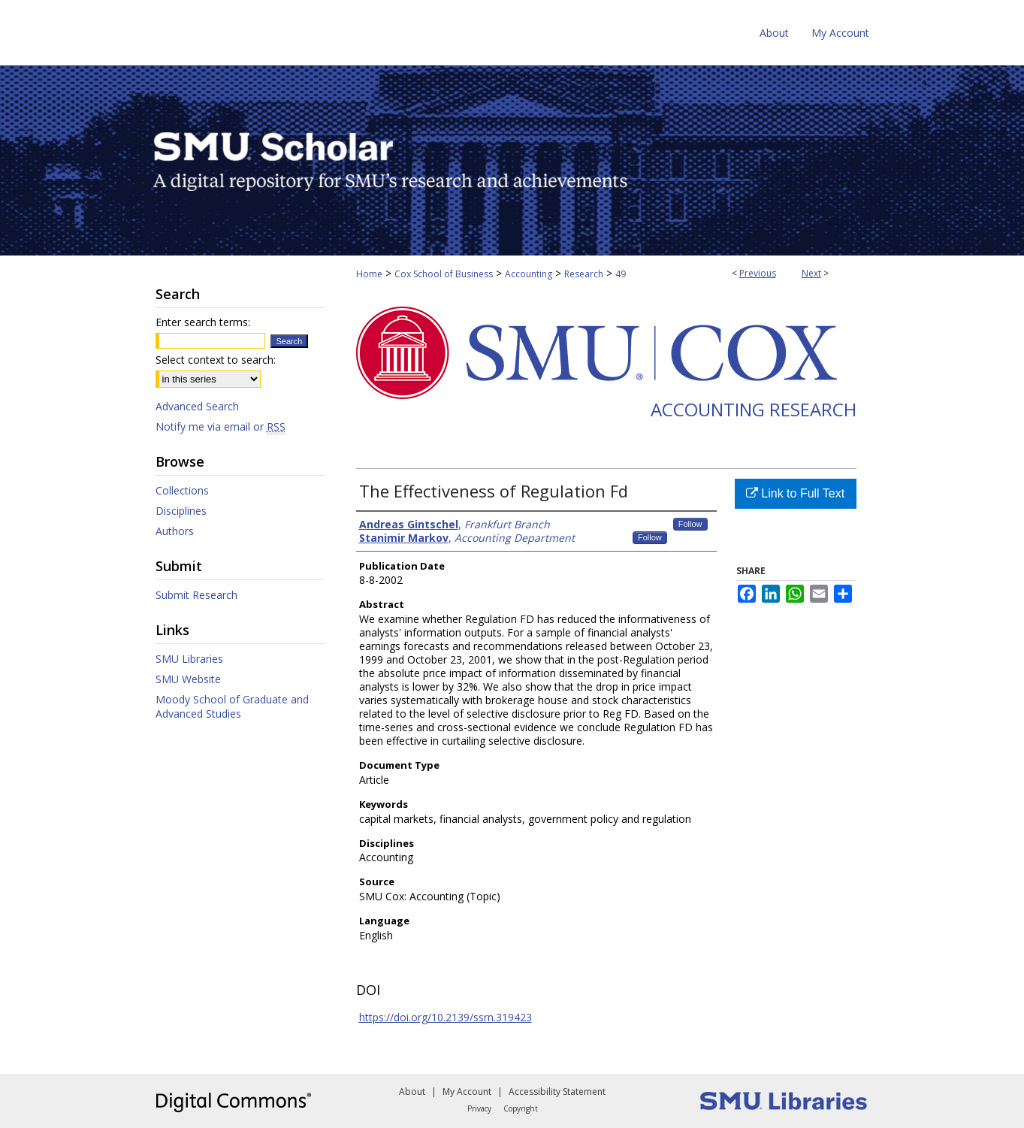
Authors (175, 531)
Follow (690, 523)
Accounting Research (753, 409)
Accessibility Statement (557, 1091)
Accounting (528, 274)
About (412, 1091)
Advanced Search (197, 406)
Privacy (479, 1108)
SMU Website (188, 679)
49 (620, 274)
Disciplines (181, 511)
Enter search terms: (203, 322)
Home (369, 274)
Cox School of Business (443, 274)
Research (583, 274)
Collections (182, 490)
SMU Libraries (189, 659)
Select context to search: (216, 359)
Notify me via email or (220, 426)
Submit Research (196, 595)
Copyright (520, 1108)
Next (811, 273)
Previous (757, 273)
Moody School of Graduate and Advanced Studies (232, 706)
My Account (467, 1091)
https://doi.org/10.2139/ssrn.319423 (445, 1017)
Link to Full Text (795, 493)
